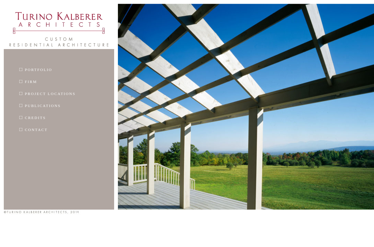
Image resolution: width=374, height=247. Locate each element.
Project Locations (47, 93)
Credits (32, 117)
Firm (28, 81)
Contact (33, 129)
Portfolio (35, 69)
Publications (40, 105)
